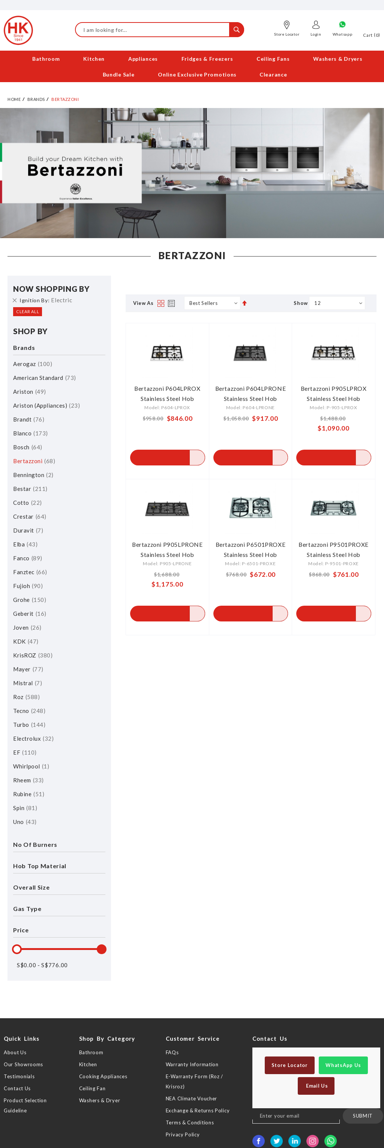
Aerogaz (32, 363)
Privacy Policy (183, 1134)
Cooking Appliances (103, 1076)
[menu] (192, 67)
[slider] (17, 949)
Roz (26, 696)
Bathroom (91, 1052)
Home (14, 99)
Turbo (29, 724)
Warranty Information (192, 1064)
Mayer (28, 669)
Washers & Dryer (99, 1100)
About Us (15, 1052)
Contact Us (17, 1088)
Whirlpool (31, 766)
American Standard (44, 377)
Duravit (28, 530)
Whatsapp (342, 34)
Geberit (29, 613)
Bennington (33, 474)
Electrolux (33, 738)
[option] (192, 173)
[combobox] (159, 29)
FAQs (172, 1052)
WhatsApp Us (343, 1065)
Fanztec (30, 572)
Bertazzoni (34, 461)
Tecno (29, 710)
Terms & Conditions (190, 1122)
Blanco (30, 433)
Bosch (27, 447)
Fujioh (28, 585)
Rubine (28, 794)
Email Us (316, 1086)
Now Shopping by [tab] (51, 289)
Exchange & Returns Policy (198, 1110)
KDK (26, 641)
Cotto (27, 502)
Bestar (30, 488)
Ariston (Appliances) (46, 405)
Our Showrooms (23, 1064)
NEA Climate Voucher (191, 1098)
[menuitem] (45, 59)
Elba (25, 544)
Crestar (29, 516)
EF (25, 752)
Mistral (27, 683)
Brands (36, 99)
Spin (25, 807)
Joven (27, 627)
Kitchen (88, 1064)
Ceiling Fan (92, 1088)
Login (315, 34)
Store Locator (286, 34)
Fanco (27, 558)
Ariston (29, 391)
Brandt (28, 419)
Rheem (28, 780)
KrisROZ (32, 655)
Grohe (29, 599)
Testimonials (19, 1076)
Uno (25, 821)
